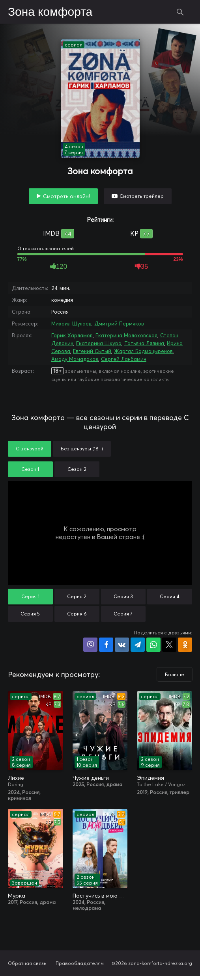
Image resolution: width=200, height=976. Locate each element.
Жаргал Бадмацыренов (143, 351)
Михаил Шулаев (71, 323)
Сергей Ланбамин (123, 359)
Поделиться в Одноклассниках (185, 645)
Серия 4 (169, 596)
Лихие (16, 777)
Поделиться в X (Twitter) (169, 645)
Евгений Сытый (92, 351)
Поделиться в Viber (90, 645)
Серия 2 (76, 596)
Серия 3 (123, 596)
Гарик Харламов (72, 335)
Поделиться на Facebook (106, 645)
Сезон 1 (30, 469)
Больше (174, 674)
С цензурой (29, 449)
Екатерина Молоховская (126, 335)
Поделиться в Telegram (138, 645)
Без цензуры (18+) (82, 449)
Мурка (16, 895)
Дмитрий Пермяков (119, 323)
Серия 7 (123, 614)
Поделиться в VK (122, 645)
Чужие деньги (91, 777)
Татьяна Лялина (144, 343)
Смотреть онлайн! (66, 196)
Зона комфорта (50, 12)
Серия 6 (77, 614)
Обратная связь (27, 963)
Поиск (180, 12)
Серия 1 (30, 596)
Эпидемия (150, 777)
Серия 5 (30, 614)
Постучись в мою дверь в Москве (100, 895)
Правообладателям (80, 963)
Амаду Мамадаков (74, 359)
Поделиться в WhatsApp (153, 645)
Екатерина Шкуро (98, 343)
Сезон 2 (76, 469)
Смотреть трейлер (142, 196)
